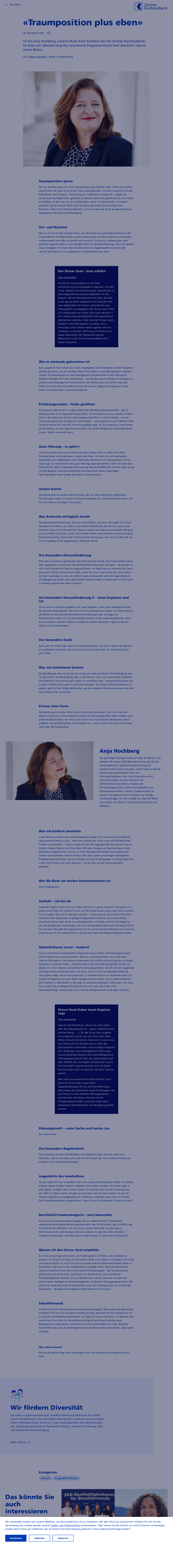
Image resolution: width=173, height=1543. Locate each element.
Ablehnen (39, 1538)
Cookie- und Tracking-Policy (65, 1525)
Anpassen (63, 1538)
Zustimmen (16, 1538)
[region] (86, 1530)
